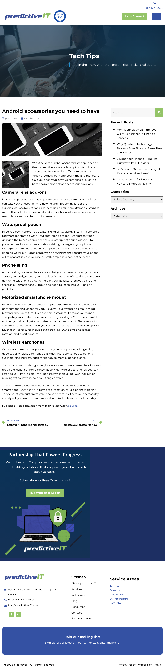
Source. (73, 405)
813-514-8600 (154, 7)
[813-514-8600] (155, 3)
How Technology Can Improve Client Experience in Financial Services (136, 134)
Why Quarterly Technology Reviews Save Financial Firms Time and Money (139, 148)
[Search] (159, 112)
